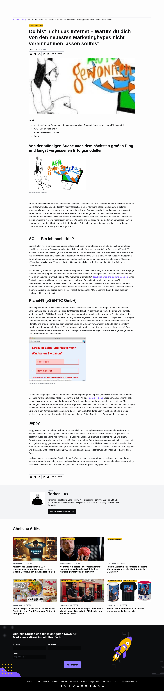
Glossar (84, 682)
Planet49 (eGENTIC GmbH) (47, 132)
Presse (55, 682)
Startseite (16, 19)
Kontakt (64, 682)
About (37, 682)
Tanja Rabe (17, 563)
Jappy (36, 136)
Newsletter (74, 682)
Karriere (46, 682)
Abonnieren (72, 665)
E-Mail (15, 653)
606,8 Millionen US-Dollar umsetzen (110, 277)
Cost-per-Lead (96, 398)
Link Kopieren (57, 53)
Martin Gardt (65, 563)
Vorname (16, 644)
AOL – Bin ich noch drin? (45, 129)
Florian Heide (112, 605)
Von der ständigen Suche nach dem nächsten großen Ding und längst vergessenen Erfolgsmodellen (80, 125)
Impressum (94, 682)
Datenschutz (106, 682)
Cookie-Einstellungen (129, 682)
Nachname (52, 644)
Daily (24, 19)
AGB (116, 682)
